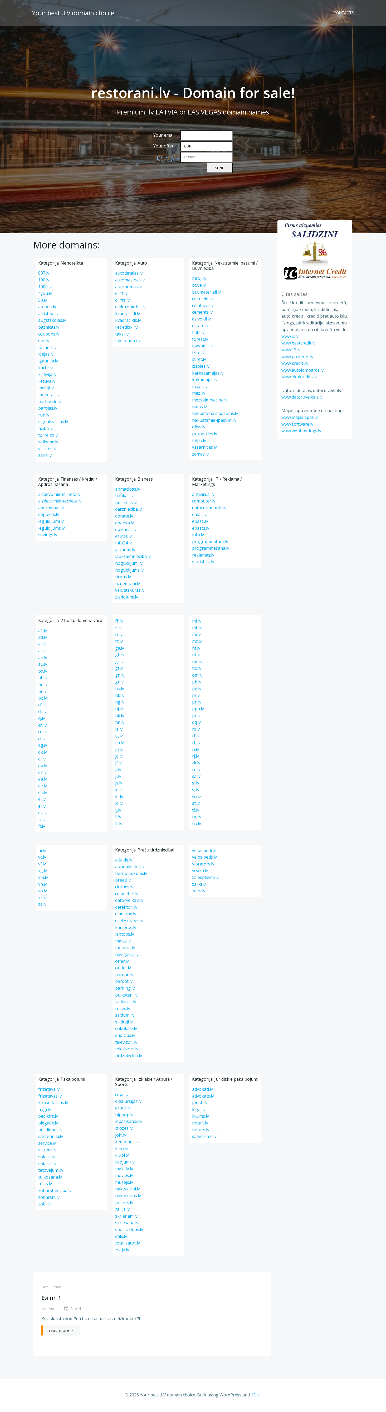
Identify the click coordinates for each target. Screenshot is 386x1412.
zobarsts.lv (49, 1199)
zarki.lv (199, 886)
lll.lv (118, 825)
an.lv (42, 659)
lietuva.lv (46, 383)
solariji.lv (46, 1158)
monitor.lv (125, 949)
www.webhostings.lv (300, 430)
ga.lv (119, 650)
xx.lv (42, 899)
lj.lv (118, 812)
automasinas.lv (130, 282)
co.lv (42, 733)
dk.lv (42, 754)
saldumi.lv (124, 1017)
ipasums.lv (202, 348)
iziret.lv (199, 361)
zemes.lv (200, 455)
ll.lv (118, 818)
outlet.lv (123, 970)
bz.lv (42, 700)
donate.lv (124, 518)
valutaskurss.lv (129, 592)
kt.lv (119, 798)
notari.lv (200, 1125)
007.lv (43, 275)
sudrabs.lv (125, 1037)
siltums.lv (47, 1152)
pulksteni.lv (126, 996)
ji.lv (118, 771)
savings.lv (47, 536)
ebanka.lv (124, 524)
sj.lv (195, 791)
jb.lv (119, 751)
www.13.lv (289, 349)
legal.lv (199, 1111)
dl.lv (42, 760)
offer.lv (122, 963)
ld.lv (119, 805)
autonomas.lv (128, 288)
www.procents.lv (296, 356)
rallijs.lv (122, 1211)
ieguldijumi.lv (51, 523)
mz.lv (197, 643)
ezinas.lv (123, 538)
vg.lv (42, 872)
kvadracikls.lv (128, 322)
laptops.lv (124, 936)
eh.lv (42, 794)
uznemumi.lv (127, 585)
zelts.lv (198, 893)
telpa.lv (199, 442)
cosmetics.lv (126, 895)
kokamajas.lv (204, 381)
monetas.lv (49, 396)
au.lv (42, 666)
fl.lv (118, 629)
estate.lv (200, 327)
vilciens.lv (47, 450)
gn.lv (119, 677)
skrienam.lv (126, 1217)
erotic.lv (122, 1110)
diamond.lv (125, 915)
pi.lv (196, 697)
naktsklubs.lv (128, 1197)
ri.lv (195, 751)
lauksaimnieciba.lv (133, 558)
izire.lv (198, 354)
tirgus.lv (123, 578)
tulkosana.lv (50, 1178)
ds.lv (42, 774)
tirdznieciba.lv (128, 1057)
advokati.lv (202, 1091)
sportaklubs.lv (129, 1231)
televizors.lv (126, 1051)
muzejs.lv (124, 1184)
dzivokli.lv (201, 321)
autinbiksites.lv (130, 868)
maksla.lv (124, 1170)
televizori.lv (126, 1044)
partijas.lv (47, 410)
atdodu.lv (47, 309)
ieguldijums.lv (51, 530)
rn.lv (196, 771)
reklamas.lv (203, 557)
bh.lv (42, 679)
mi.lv (196, 636)
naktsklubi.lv (127, 1191)
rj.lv (195, 758)
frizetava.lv (49, 1091)
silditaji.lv (124, 1024)
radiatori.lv (125, 1003)
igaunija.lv (48, 363)
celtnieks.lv (202, 300)
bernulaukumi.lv (131, 875)
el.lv (42, 808)
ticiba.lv (45, 430)
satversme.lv (204, 1138)
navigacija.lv (127, 956)
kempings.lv (127, 1143)
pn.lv (196, 704)
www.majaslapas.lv (298, 417)
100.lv (43, 282)
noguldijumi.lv (129, 565)
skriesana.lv (126, 1224)
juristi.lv (199, 1104)
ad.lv (42, 639)
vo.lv (42, 893)
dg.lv (42, 747)
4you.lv (45, 295)
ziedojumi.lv (126, 599)
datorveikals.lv (129, 902)
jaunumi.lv (125, 551)
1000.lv (45, 288)
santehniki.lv (50, 1138)
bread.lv (123, 882)
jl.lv (118, 778)
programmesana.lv (210, 550)
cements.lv (202, 314)
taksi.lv (122, 335)
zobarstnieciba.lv (54, 1192)
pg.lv (196, 690)
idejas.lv (45, 356)
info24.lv (123, 545)
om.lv (197, 677)
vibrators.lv (203, 865)
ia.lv (119, 731)
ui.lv (42, 852)
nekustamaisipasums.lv (215, 415)
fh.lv (119, 623)
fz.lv (119, 643)
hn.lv (119, 724)
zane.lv (45, 457)
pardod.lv (124, 976)
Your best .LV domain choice (72, 11)
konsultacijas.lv (53, 1104)
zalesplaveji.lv (205, 879)
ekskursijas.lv (128, 1103)
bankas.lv (124, 497)
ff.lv (41, 828)
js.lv (118, 785)
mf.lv (196, 623)
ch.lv (42, 713)
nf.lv (196, 650)
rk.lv (196, 764)
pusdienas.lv (50, 1131)
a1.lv (42, 632)
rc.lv (196, 731)
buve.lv (199, 287)
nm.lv (197, 663)
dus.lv (43, 342)
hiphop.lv (124, 1116)
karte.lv (45, 369)
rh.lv (196, 744)
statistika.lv (203, 563)
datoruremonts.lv (209, 509)
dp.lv (42, 767)
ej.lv (42, 801)
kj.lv (119, 791)
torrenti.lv (48, 437)
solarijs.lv (47, 1165)
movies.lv (124, 1177)
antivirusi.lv (203, 496)
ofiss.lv (198, 429)
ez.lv (42, 814)
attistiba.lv (48, 315)
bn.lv (42, 686)
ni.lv (196, 656)
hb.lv (119, 697)
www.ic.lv (288, 336)
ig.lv (119, 737)
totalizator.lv (127, 1245)
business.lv (126, 504)
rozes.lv (122, 1010)
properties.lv (204, 435)
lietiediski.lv (126, 329)
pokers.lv (124, 1204)
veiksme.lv (48, 444)
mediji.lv (46, 390)
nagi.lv (44, 1111)
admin (50, 1311)
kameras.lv (125, 929)
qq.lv (196, 724)
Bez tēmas (50, 1288)
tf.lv (195, 812)
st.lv (196, 805)
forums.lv (47, 349)
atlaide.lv (123, 861)
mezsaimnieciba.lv (209, 402)
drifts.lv (122, 302)
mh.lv (197, 629)
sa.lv (196, 778)
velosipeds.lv (204, 859)
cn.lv (42, 727)
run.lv (43, 416)
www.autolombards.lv (301, 370)
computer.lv (203, 503)
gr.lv (119, 683)
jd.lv (119, 758)
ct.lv (42, 740)
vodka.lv (200, 872)
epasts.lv (200, 530)
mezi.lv (198, 395)
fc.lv (42, 821)
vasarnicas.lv (204, 449)
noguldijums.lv (129, 572)
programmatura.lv (210, 543)
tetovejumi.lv (50, 1172)
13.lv (255, 1396)
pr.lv (196, 717)
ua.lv (196, 825)
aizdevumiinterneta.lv (59, 496)
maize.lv (123, 942)
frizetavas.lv (50, 1097)
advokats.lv (203, 1097)
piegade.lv (48, 1125)
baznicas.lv (48, 329)
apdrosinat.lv (51, 509)
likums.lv (200, 1118)
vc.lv (42, 859)
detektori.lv (126, 909)
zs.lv (42, 906)
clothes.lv (124, 889)
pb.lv (196, 683)
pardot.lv (124, 983)
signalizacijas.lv (53, 423)
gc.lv (119, 663)
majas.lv (200, 388)
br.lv (42, 693)
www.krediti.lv (293, 363)
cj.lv (41, 720)
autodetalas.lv (129, 275)
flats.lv (198, 334)
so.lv (196, 798)
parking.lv (125, 990)
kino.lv (121, 1150)
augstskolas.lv (52, 322)
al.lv (42, 652)
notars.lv (200, 1131)
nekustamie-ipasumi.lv (214, 422)
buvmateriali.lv (206, 293)
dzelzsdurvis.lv (129, 922)
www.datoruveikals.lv (300, 397)
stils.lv (121, 1238)
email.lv (199, 516)
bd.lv (42, 673)
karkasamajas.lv (207, 374)
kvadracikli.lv (127, 315)
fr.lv (119, 636)
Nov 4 (71, 1311)
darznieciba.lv (128, 511)
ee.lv (42, 788)
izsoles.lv (200, 368)
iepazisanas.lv (128, 1123)
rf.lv (195, 737)
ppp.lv (198, 711)
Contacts (345, 12)
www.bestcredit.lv (297, 343)
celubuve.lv (203, 307)
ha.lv (119, 690)
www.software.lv (296, 424)
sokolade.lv (126, 1030)
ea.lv (42, 781)
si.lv (195, 785)
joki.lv (120, 1137)
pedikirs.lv (48, 1118)
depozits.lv (48, 516)
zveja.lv (122, 1251)
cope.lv (122, 1096)
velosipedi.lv (204, 852)
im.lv (119, 744)
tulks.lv (45, 1185)
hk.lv (119, 717)
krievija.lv (47, 376)
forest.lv (200, 341)
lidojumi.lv (125, 1164)
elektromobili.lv (130, 309)
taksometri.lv (128, 342)
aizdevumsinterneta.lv (59, 503)
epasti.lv (200, 523)
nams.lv (199, 408)
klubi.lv (122, 1157)
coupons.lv (48, 335)
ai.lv (42, 646)
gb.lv (119, 656)
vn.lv (42, 886)
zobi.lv (44, 1206)
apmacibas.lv (127, 491)
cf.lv (42, 706)
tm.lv (196, 818)
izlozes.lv (124, 1130)
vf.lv (42, 865)
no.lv (196, 670)
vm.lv (43, 879)
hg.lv (119, 704)
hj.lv (119, 711)
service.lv (47, 1145)
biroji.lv (199, 280)
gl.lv (119, 670)
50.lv (42, 302)
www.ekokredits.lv (298, 376)
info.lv (198, 536)
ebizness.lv (125, 531)
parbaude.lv (49, 403)
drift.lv (121, 295)
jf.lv (118, 764)
